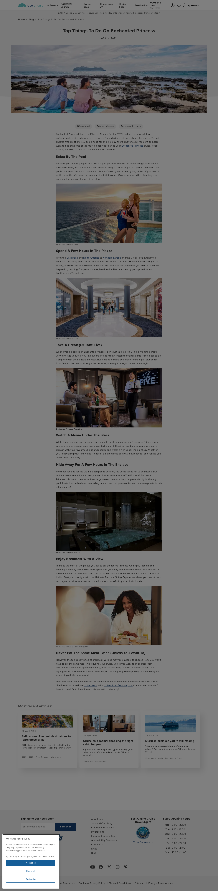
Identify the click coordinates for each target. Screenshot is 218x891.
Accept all (31, 863)
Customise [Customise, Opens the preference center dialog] (31, 879)
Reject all (30, 871)
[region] (30, 861)
